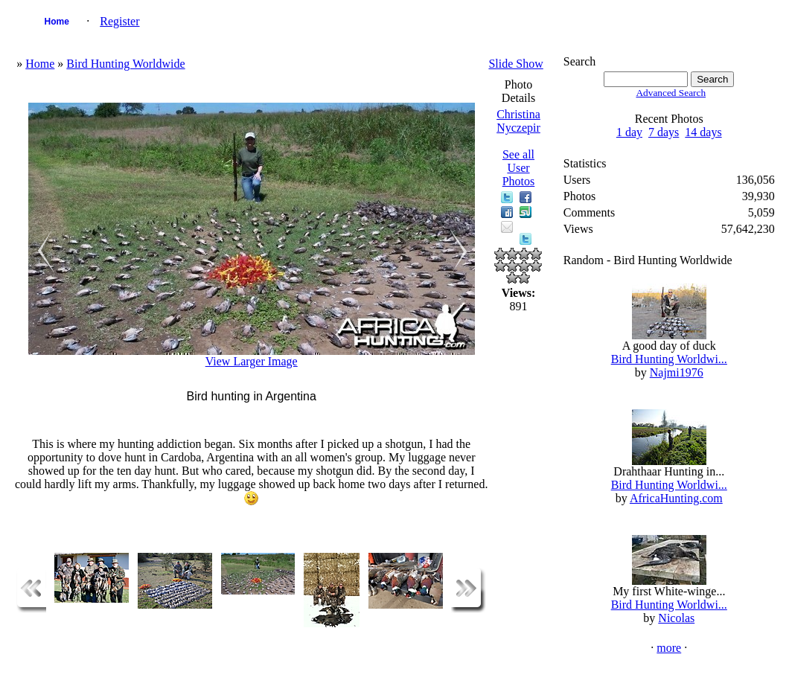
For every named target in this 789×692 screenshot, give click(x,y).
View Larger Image (251, 361)
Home (57, 21)
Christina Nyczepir (518, 121)
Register (119, 21)
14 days (703, 132)
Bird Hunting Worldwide (125, 63)
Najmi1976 (676, 372)
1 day (629, 132)
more (669, 647)
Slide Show (515, 63)
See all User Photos (518, 168)
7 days (663, 132)
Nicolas (676, 618)
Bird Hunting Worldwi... (669, 359)
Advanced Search (671, 92)
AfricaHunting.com (676, 498)
